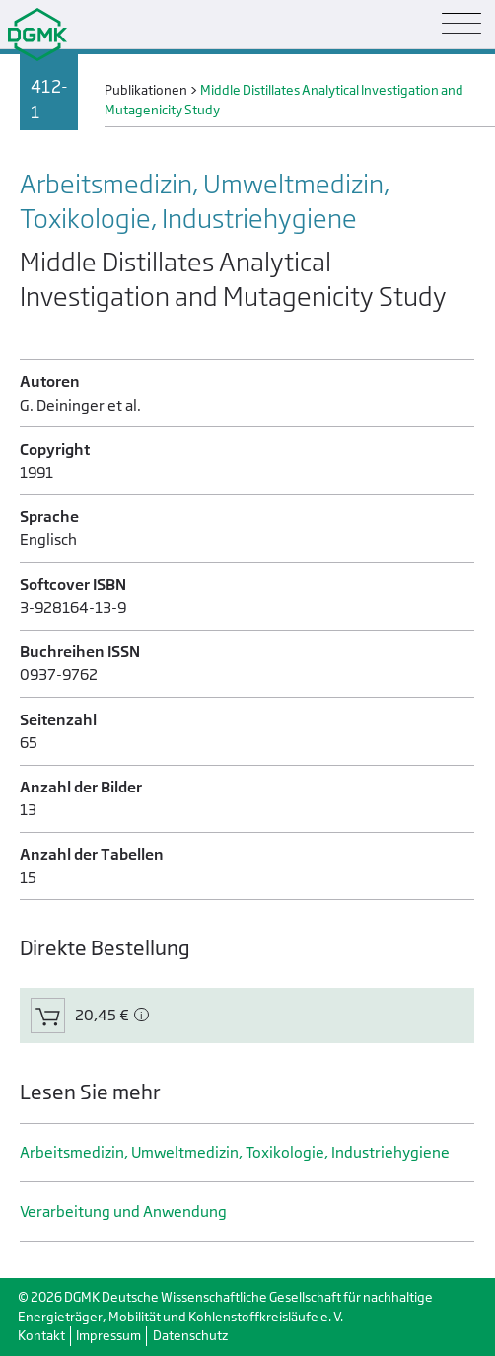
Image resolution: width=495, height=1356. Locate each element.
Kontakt (41, 1335)
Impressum (108, 1335)
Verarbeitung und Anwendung (123, 1211)
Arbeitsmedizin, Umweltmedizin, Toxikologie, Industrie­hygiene (235, 1152)
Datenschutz (190, 1335)
